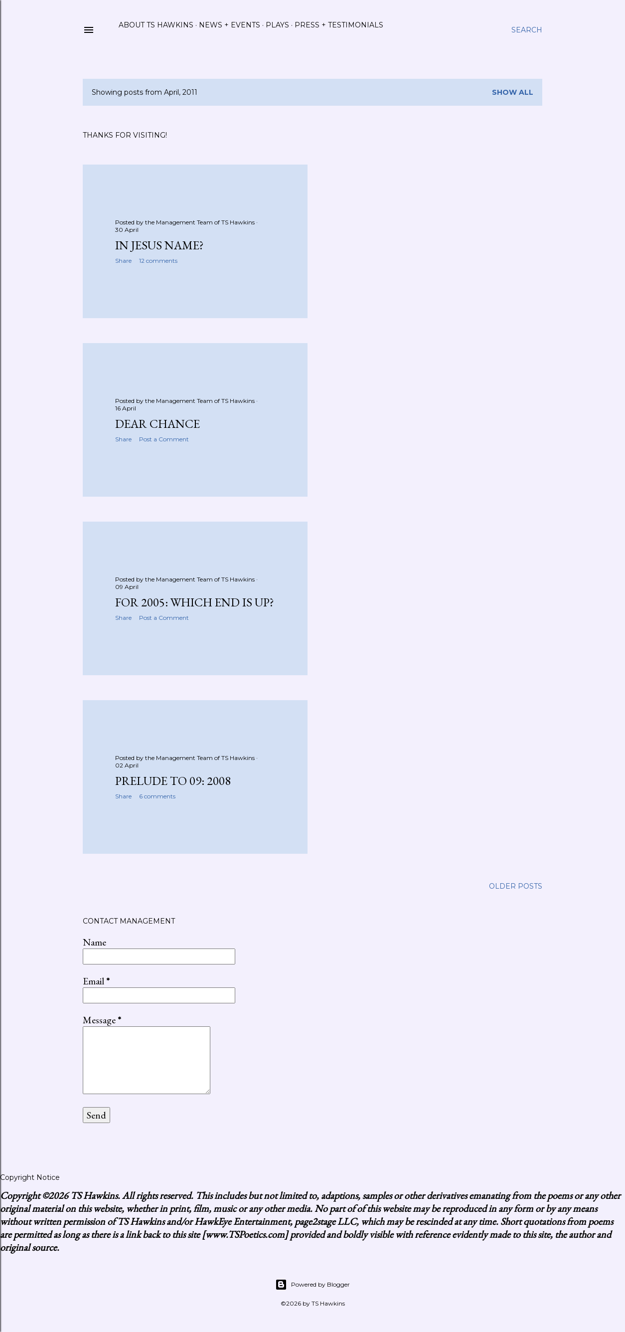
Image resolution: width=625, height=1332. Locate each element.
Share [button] (123, 260)
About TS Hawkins (156, 24)
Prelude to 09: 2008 (173, 780)
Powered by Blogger (312, 1285)
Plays (277, 24)
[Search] (526, 30)
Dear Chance (157, 423)
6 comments (157, 796)
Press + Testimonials (339, 24)
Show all (512, 92)
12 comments (158, 260)
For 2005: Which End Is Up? (194, 602)
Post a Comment (164, 439)
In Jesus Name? (159, 245)
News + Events (229, 24)
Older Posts (515, 886)
